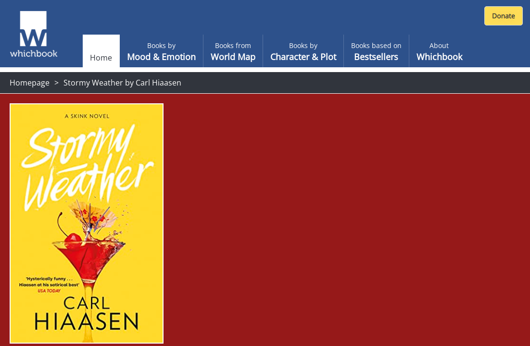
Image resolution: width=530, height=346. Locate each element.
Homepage (30, 82)
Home (101, 57)
